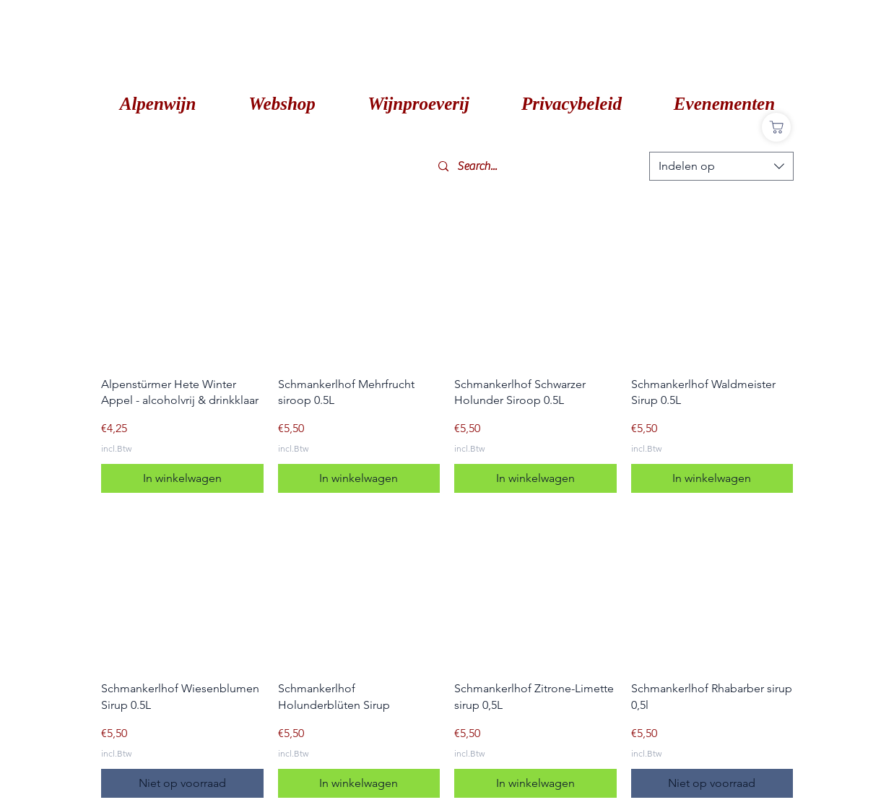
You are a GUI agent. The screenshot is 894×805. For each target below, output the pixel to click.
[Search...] (537, 166)
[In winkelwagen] (182, 478)
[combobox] (721, 166)
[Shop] (776, 127)
